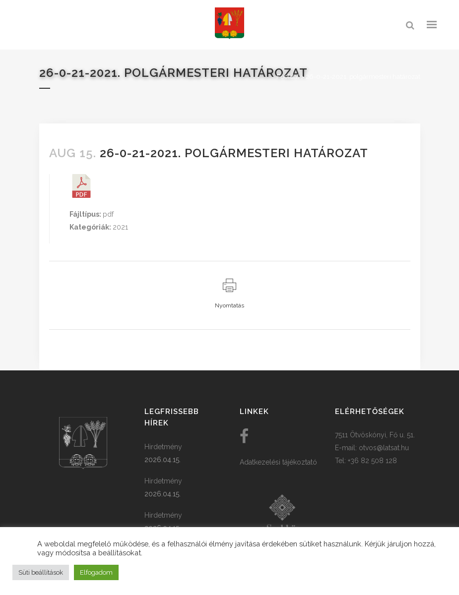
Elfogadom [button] (96, 572)
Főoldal (287, 76)
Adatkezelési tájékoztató (278, 462)
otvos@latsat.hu (384, 448)
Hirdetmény (163, 447)
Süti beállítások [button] (40, 572)
